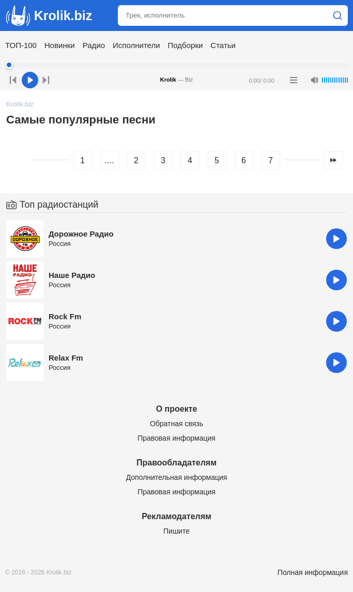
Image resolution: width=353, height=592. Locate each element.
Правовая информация (176, 438)
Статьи (223, 45)
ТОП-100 (21, 45)
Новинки (59, 45)
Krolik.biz (48, 15)
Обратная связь (176, 423)
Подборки (185, 45)
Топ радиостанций (59, 204)
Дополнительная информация (176, 477)
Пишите (176, 531)
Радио (94, 45)
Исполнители (136, 45)
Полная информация (313, 572)
